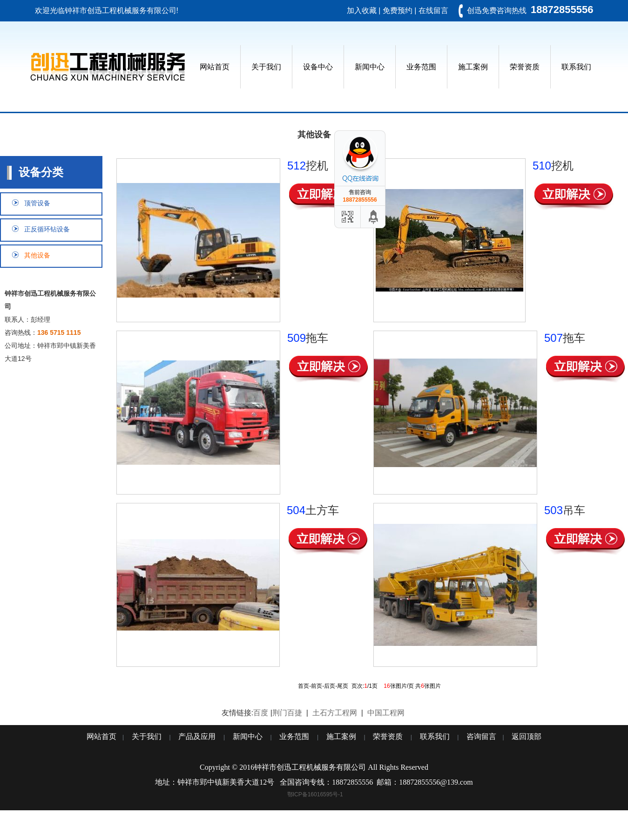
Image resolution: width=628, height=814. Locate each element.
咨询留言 (481, 736)
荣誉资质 (525, 67)
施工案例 (473, 67)
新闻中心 (370, 67)
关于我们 (266, 67)
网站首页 (215, 67)
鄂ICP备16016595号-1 (315, 794)
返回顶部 (526, 736)
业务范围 (421, 67)
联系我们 (576, 67)
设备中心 (318, 67)
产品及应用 (197, 736)
